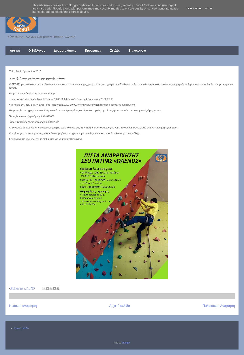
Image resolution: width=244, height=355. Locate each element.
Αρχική (15, 50)
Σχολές (115, 50)
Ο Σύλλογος (37, 50)
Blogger (126, 342)
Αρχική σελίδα (119, 306)
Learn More (194, 8)
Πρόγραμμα (93, 50)
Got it (208, 8)
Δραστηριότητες (65, 50)
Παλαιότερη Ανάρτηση (218, 306)
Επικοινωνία (137, 50)
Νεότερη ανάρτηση (23, 306)
